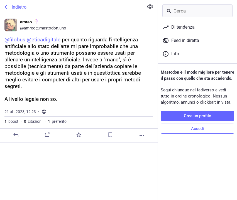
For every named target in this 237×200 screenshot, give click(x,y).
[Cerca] (197, 10)
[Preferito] (78, 134)
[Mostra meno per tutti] (150, 6)
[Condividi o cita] (47, 134)
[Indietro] (71, 7)
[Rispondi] (16, 134)
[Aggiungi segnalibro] (110, 134)
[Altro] (141, 135)
